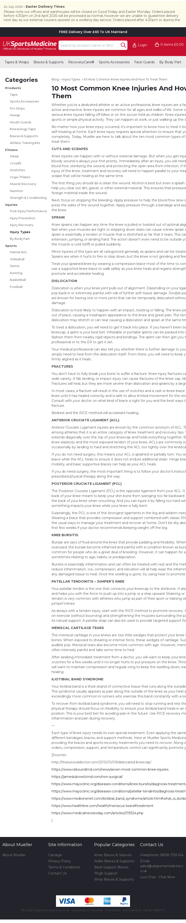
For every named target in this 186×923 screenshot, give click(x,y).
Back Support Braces (111, 877)
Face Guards (144, 72)
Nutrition (16, 201)
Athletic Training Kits (25, 153)
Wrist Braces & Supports (114, 890)
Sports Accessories (114, 72)
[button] (142, 55)
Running (16, 283)
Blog (55, 89)
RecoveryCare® (81, 72)
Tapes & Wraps (17, 72)
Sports (11, 256)
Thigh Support (105, 884)
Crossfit (15, 173)
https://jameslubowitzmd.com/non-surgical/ (87, 787)
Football (16, 297)
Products (13, 98)
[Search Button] (123, 55)
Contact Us (57, 884)
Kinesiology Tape (23, 139)
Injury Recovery (21, 235)
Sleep (14, 166)
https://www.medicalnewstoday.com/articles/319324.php (97, 823)
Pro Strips (17, 118)
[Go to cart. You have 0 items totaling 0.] (169, 55)
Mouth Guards (20, 132)
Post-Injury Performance (28, 221)
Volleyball (17, 269)
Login (142, 55)
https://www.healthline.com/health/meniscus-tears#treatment (102, 816)
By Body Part (170, 72)
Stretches (17, 180)
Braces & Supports (48, 72)
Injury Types (20, 242)
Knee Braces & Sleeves (113, 865)
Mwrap (15, 125)
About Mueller (14, 865)
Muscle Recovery (23, 194)
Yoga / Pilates (20, 187)
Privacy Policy (59, 871)
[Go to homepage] (29, 55)
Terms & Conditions (64, 877)
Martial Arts (18, 262)
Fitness (11, 160)
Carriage (55, 865)
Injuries (11, 215)
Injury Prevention (22, 228)
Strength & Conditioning (28, 208)
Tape (14, 104)
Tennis (14, 276)
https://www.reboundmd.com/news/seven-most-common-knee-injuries (110, 780)
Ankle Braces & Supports (114, 871)
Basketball (18, 290)
